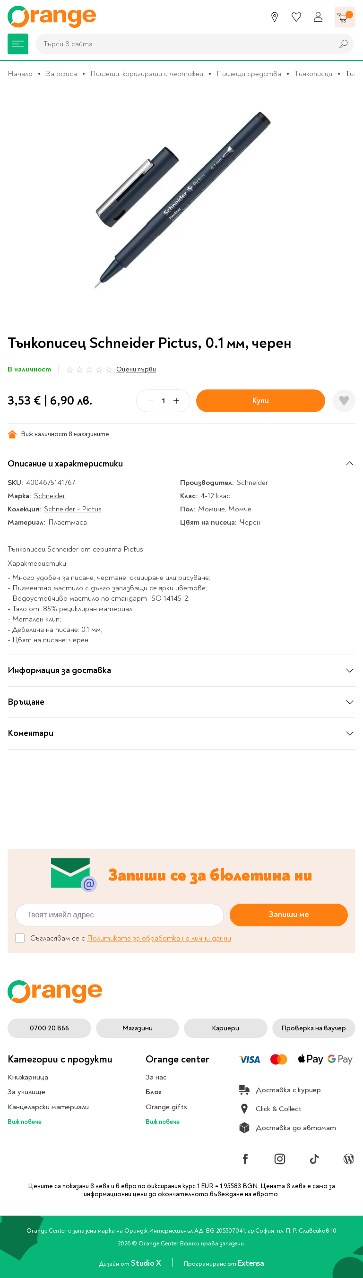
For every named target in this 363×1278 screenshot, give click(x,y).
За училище (26, 1092)
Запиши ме (288, 914)
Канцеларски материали (48, 1107)
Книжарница (28, 1077)
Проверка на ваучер (313, 1028)
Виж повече (25, 1122)
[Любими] (296, 17)
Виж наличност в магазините (58, 434)
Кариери (225, 1028)
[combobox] (182, 44)
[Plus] (176, 400)
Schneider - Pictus (73, 509)
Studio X (147, 1263)
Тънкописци (313, 73)
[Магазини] (274, 17)
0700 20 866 (49, 1028)
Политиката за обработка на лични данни (159, 938)
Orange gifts (166, 1107)
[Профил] (318, 17)
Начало (20, 73)
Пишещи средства (248, 73)
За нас (156, 1077)
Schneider (49, 496)
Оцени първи (136, 369)
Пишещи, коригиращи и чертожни (146, 73)
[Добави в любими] (344, 400)
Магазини (137, 1028)
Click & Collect (270, 1108)
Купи (260, 401)
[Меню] (18, 44)
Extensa (251, 1263)
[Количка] (345, 17)
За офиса (61, 73)
